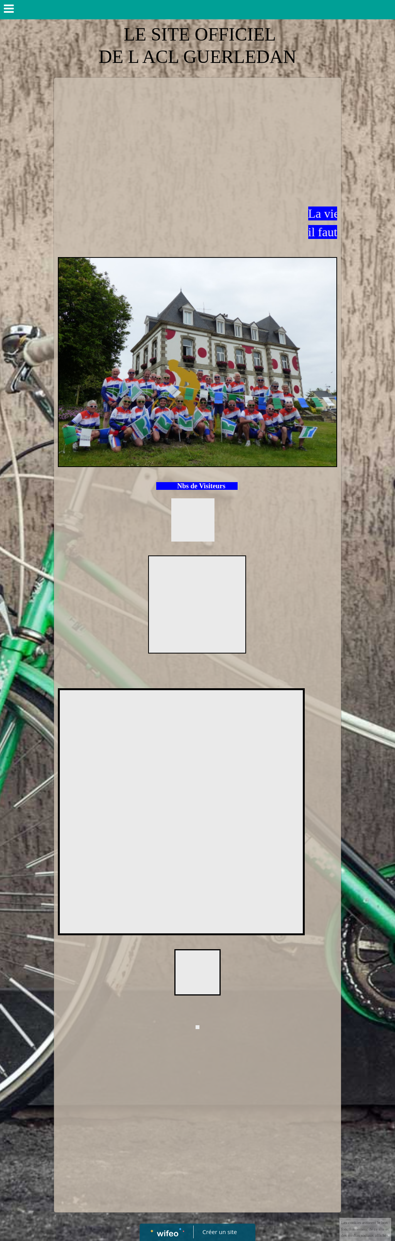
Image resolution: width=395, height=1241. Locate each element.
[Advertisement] (197, 139)
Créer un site (220, 1232)
